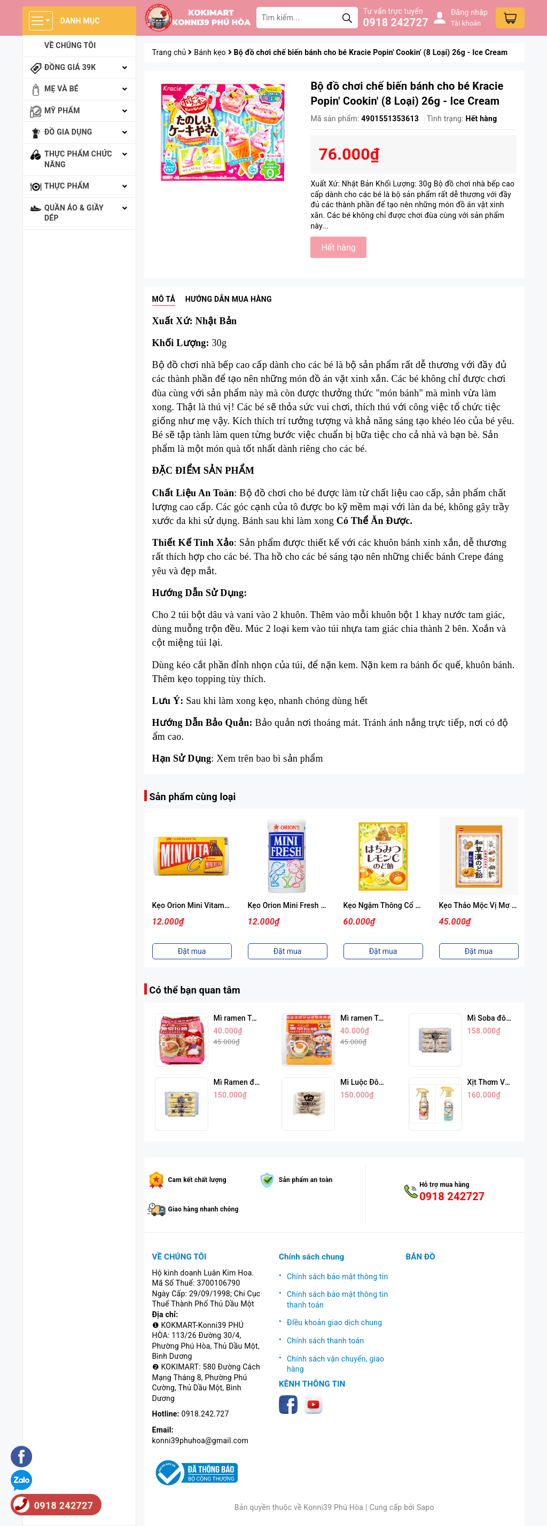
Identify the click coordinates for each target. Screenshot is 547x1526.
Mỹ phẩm (62, 110)
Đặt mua (192, 951)
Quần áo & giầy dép (74, 213)
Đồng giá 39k (70, 67)
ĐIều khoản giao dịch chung (334, 1322)
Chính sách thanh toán (325, 1340)
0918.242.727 (205, 1414)
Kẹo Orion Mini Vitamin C (195, 905)
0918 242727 (395, 22)
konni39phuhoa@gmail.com (200, 1440)
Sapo (425, 1507)
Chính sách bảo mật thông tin (337, 1276)
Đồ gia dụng (68, 132)
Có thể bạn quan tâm (195, 990)
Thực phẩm (66, 186)
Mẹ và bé (61, 88)
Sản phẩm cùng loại (193, 796)
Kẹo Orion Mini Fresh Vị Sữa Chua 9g (310, 905)
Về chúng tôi (70, 45)
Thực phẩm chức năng (78, 159)
